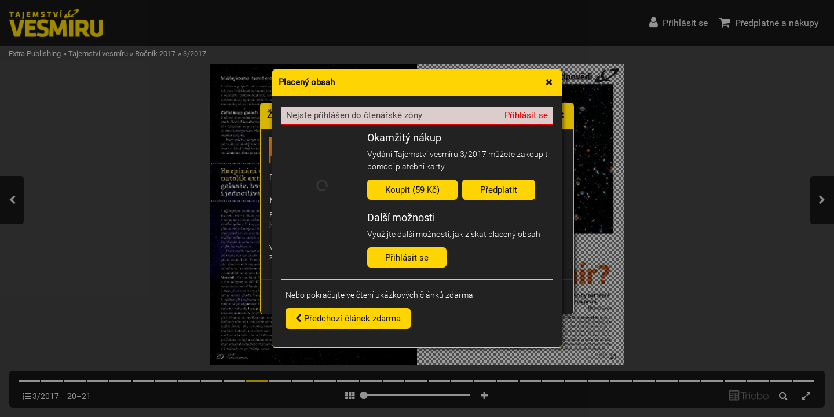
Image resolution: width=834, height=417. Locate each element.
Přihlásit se (526, 115)
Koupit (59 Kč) (412, 190)
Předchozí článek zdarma (348, 318)
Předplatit (498, 190)
